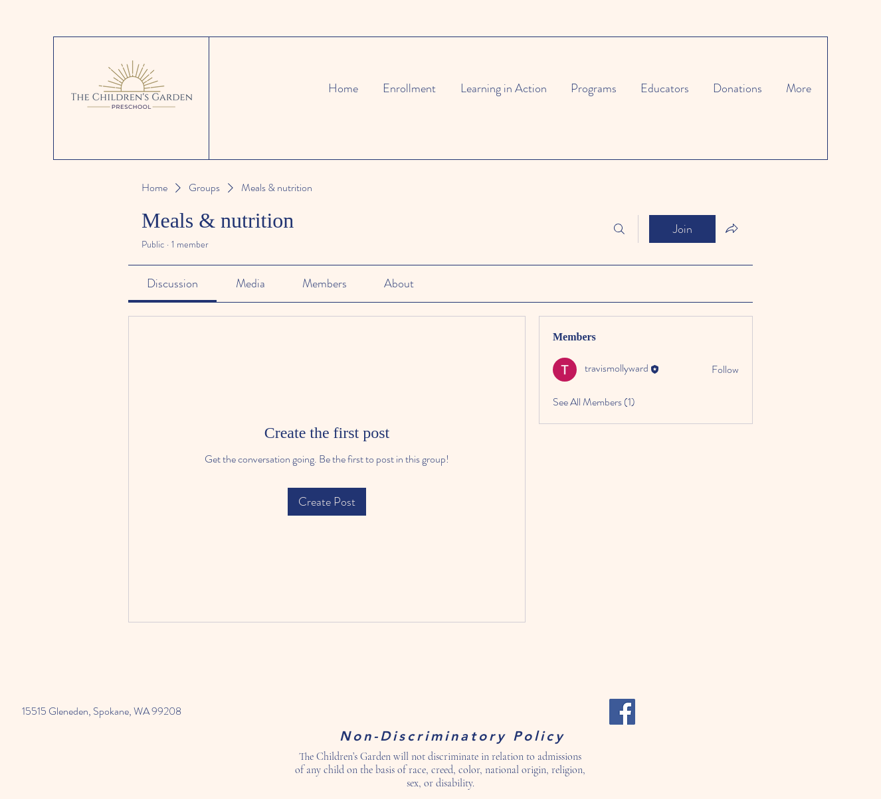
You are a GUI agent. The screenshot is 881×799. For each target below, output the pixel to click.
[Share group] (731, 228)
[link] (172, 283)
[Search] (619, 229)
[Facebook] (622, 712)
